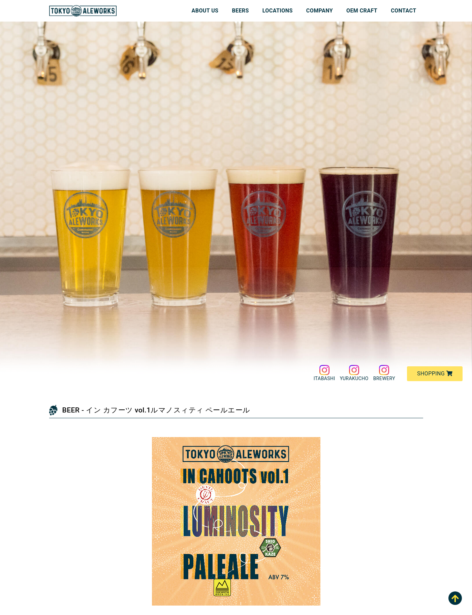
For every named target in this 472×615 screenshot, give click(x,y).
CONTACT (403, 10)
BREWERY (384, 373)
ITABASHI (324, 373)
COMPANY (319, 10)
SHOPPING (434, 373)
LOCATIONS (277, 10)
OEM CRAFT (361, 10)
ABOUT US (205, 10)
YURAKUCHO (354, 373)
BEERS (240, 10)
